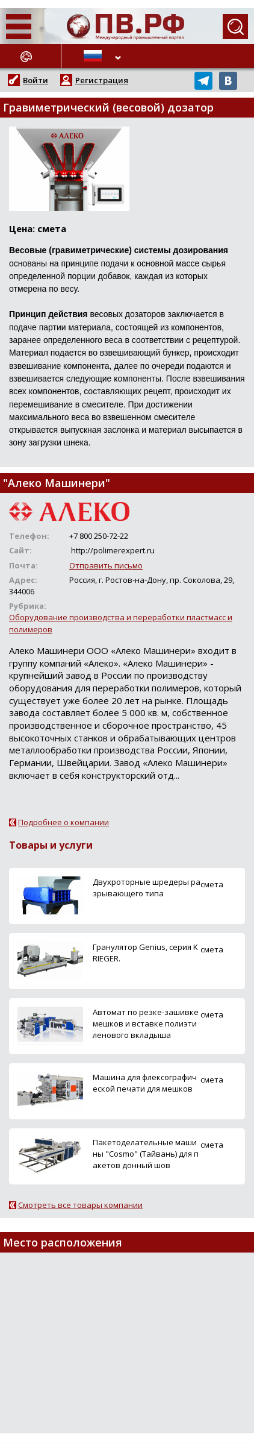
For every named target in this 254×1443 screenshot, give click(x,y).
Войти (35, 80)
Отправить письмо (106, 565)
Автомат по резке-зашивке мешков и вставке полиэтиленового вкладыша (146, 1023)
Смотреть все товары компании (80, 1204)
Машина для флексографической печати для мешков (145, 1083)
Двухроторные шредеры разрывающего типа (146, 887)
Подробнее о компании (63, 822)
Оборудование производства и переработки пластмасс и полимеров (120, 623)
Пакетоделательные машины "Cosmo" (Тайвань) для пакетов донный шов (146, 1154)
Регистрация (101, 80)
